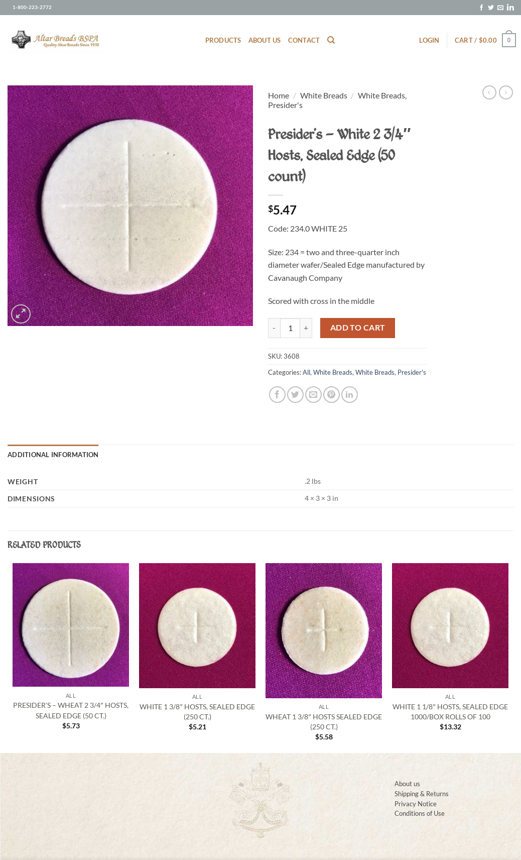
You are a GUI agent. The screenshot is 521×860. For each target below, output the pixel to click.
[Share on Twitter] (295, 394)
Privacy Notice (416, 803)
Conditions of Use (420, 813)
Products (223, 40)
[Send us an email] (500, 8)
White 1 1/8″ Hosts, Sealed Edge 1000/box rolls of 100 (450, 711)
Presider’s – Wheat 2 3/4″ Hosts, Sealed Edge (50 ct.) (70, 710)
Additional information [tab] (53, 455)
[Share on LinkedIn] (349, 394)
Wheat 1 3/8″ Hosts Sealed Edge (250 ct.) (323, 721)
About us (264, 40)
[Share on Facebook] (277, 394)
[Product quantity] (290, 328)
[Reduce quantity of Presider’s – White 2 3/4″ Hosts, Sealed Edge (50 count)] (274, 328)
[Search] (331, 40)
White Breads (323, 95)
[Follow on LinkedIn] (510, 8)
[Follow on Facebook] (481, 8)
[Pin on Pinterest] (331, 394)
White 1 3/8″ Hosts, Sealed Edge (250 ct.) (197, 711)
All (306, 372)
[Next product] (489, 92)
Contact (304, 40)
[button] (429, 40)
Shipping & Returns (422, 793)
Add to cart (357, 327)
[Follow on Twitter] (491, 8)
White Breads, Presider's (390, 372)
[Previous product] (506, 92)
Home (278, 95)
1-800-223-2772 (32, 7)
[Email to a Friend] (313, 394)
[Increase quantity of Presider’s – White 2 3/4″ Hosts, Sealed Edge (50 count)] (306, 328)
